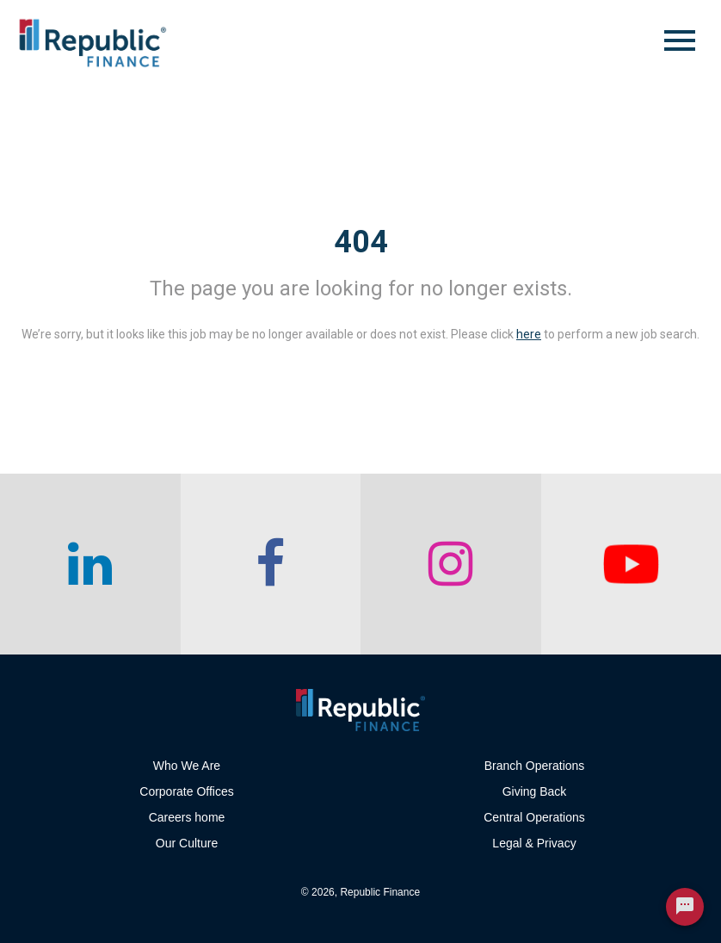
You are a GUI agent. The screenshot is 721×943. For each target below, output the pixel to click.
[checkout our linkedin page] (90, 564)
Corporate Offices (186, 791)
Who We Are (186, 765)
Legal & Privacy (534, 843)
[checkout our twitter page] (631, 564)
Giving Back (534, 791)
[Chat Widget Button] (685, 907)
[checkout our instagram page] (450, 564)
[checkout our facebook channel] (271, 564)
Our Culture (187, 843)
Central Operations (534, 817)
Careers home (187, 817)
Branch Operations (534, 765)
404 (361, 242)
